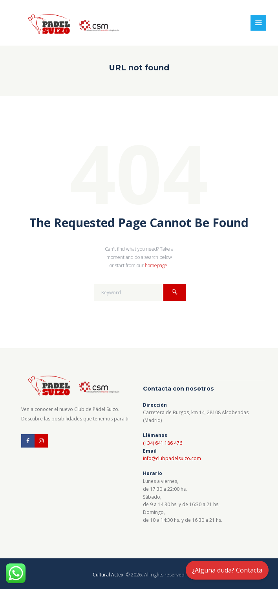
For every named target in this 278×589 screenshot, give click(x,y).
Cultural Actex (108, 574)
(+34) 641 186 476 (162, 443)
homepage (156, 265)
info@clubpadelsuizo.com (172, 458)
